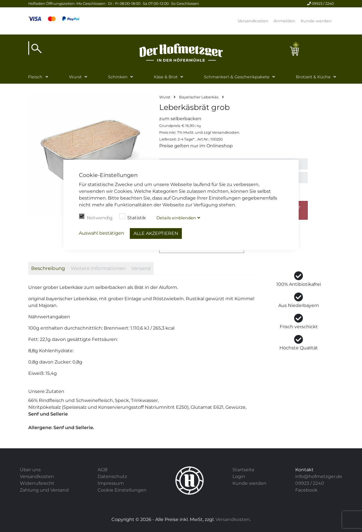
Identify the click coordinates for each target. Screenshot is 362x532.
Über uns (30, 469)
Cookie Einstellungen (122, 490)
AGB (102, 469)
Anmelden (284, 20)
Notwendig (96, 217)
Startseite (243, 469)
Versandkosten (253, 20)
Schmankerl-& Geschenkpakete (237, 76)
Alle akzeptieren (155, 233)
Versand (141, 268)
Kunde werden (316, 20)
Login (238, 476)
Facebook (306, 490)
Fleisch (35, 76)
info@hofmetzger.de (318, 476)
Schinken (118, 76)
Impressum (111, 483)
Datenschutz (112, 476)
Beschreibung (48, 268)
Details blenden (176, 217)
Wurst (75, 76)
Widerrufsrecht (37, 483)
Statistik (132, 217)
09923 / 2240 (320, 3)
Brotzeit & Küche (313, 76)
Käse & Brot (166, 76)
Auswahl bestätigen (101, 233)
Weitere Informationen (98, 268)
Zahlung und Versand (44, 490)
